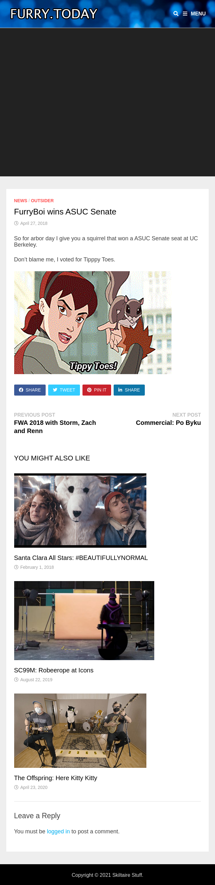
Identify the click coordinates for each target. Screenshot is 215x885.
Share (30, 389)
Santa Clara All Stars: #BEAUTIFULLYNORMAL (81, 557)
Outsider (42, 200)
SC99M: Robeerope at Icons (53, 670)
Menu (194, 13)
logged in (58, 831)
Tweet (64, 389)
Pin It (97, 389)
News (20, 200)
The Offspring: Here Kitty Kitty (55, 777)
